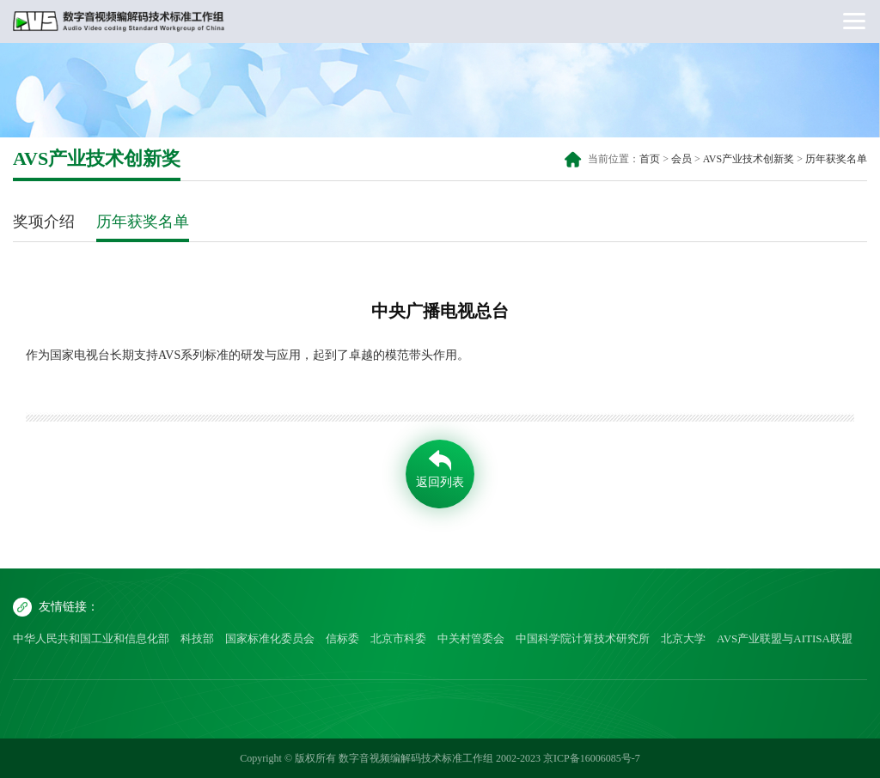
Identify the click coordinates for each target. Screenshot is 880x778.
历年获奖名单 (836, 159)
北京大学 (683, 638)
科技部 (197, 638)
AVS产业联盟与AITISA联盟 (784, 638)
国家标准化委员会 (270, 638)
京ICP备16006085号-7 (591, 758)
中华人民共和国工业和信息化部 (91, 638)
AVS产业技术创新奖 (748, 159)
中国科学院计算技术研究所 (583, 638)
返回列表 (440, 482)
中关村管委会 (470, 638)
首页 (649, 159)
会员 (681, 159)
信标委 (342, 638)
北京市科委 (398, 638)
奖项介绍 (44, 221)
